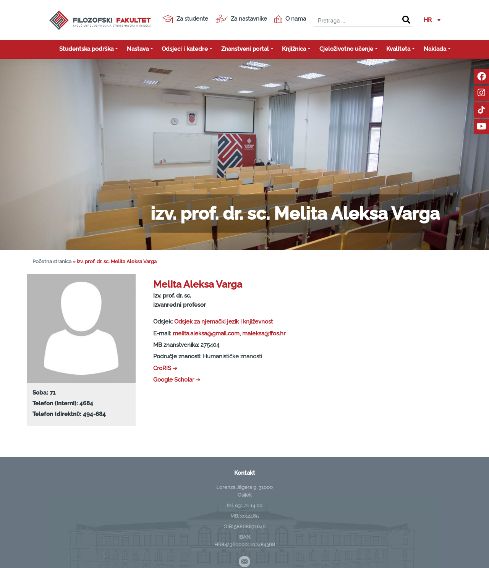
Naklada (435, 48)
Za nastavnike (241, 19)
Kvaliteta (398, 48)
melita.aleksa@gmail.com (206, 333)
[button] (432, 20)
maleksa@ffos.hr (263, 333)
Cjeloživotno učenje (346, 48)
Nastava (138, 48)
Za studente (185, 19)
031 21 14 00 (248, 505)
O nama (290, 19)
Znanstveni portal (245, 48)
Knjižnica (294, 48)
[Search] (406, 20)
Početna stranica (51, 261)
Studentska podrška (86, 48)
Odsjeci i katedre (185, 48)
